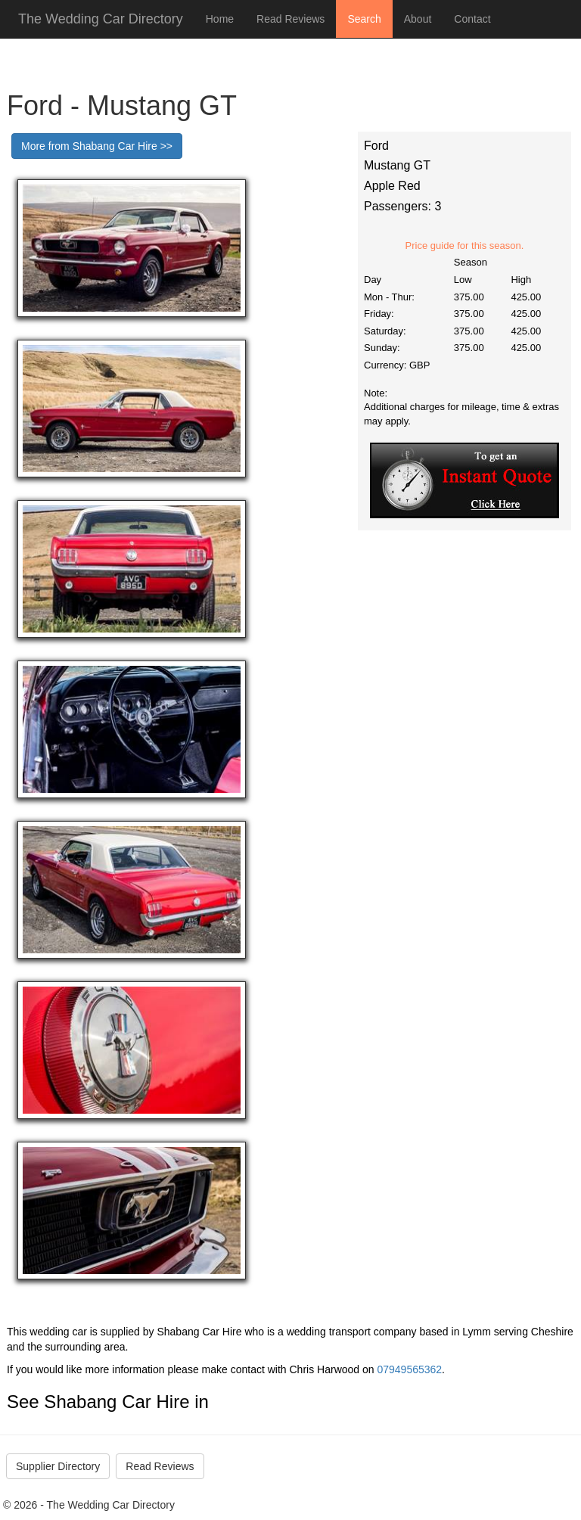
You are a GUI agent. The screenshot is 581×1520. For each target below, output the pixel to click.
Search (364, 19)
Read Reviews (290, 19)
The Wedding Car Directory (100, 18)
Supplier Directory (58, 1466)
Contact (472, 19)
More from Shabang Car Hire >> (96, 146)
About (418, 19)
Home (220, 19)
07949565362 (409, 1369)
